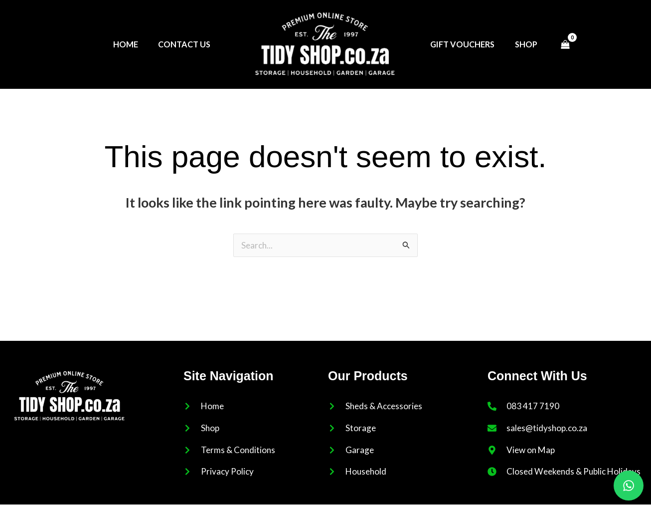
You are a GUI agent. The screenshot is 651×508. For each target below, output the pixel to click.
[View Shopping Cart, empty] (566, 44)
